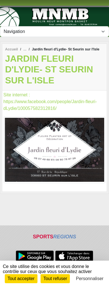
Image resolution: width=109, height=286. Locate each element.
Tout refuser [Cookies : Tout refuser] (55, 278)
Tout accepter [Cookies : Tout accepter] (21, 278)
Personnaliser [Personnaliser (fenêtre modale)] (90, 278)
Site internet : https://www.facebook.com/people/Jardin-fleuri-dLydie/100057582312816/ (50, 101)
